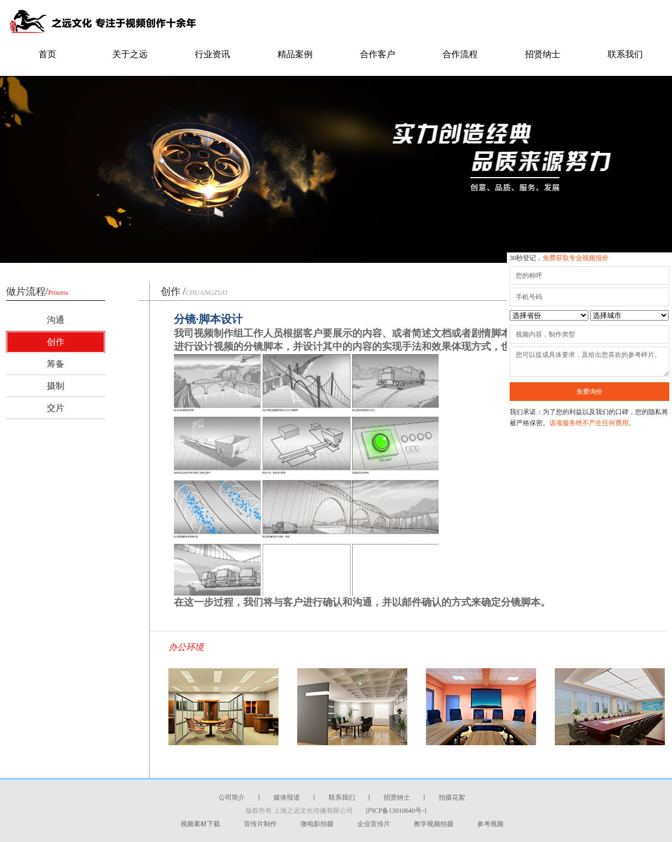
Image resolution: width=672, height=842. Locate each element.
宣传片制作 (260, 824)
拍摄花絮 (452, 797)
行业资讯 (212, 54)
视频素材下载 (200, 824)
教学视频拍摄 (434, 824)
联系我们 (625, 54)
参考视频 (490, 824)
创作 (55, 341)
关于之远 (129, 54)
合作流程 (460, 54)
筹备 (55, 363)
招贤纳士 (542, 54)
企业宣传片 (373, 824)
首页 (47, 54)
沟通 (55, 319)
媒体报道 (287, 797)
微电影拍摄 (317, 824)
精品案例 (295, 54)
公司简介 (231, 797)
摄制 (55, 385)
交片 (55, 407)
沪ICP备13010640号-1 (396, 811)
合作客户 (377, 54)
